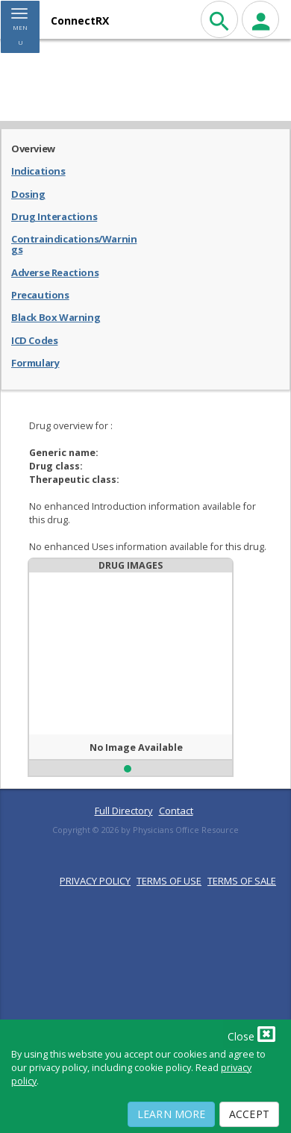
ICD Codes (34, 340)
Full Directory (124, 810)
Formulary (35, 362)
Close (251, 1033)
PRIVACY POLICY (95, 880)
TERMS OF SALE (241, 880)
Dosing (28, 193)
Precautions (40, 294)
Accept (249, 1114)
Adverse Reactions (54, 272)
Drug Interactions (54, 216)
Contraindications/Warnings (74, 243)
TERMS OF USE (169, 880)
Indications (38, 170)
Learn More (171, 1114)
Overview (33, 148)
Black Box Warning (55, 316)
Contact (176, 810)
